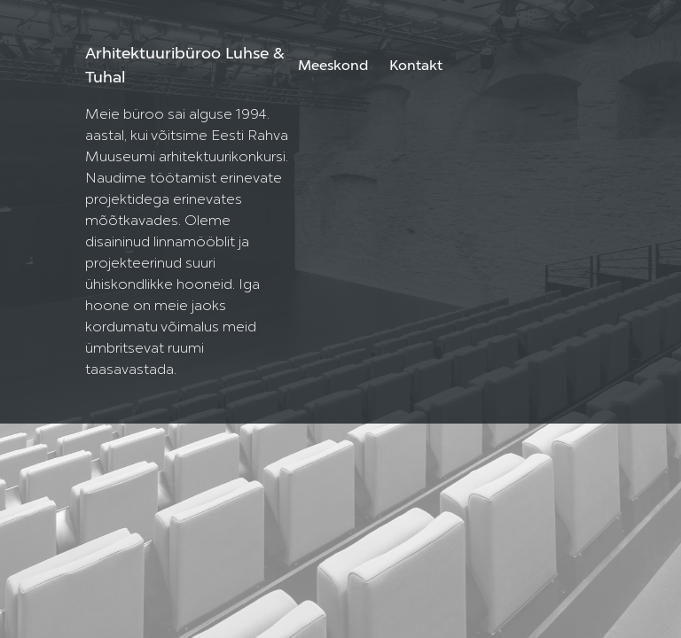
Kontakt (415, 66)
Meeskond (333, 66)
